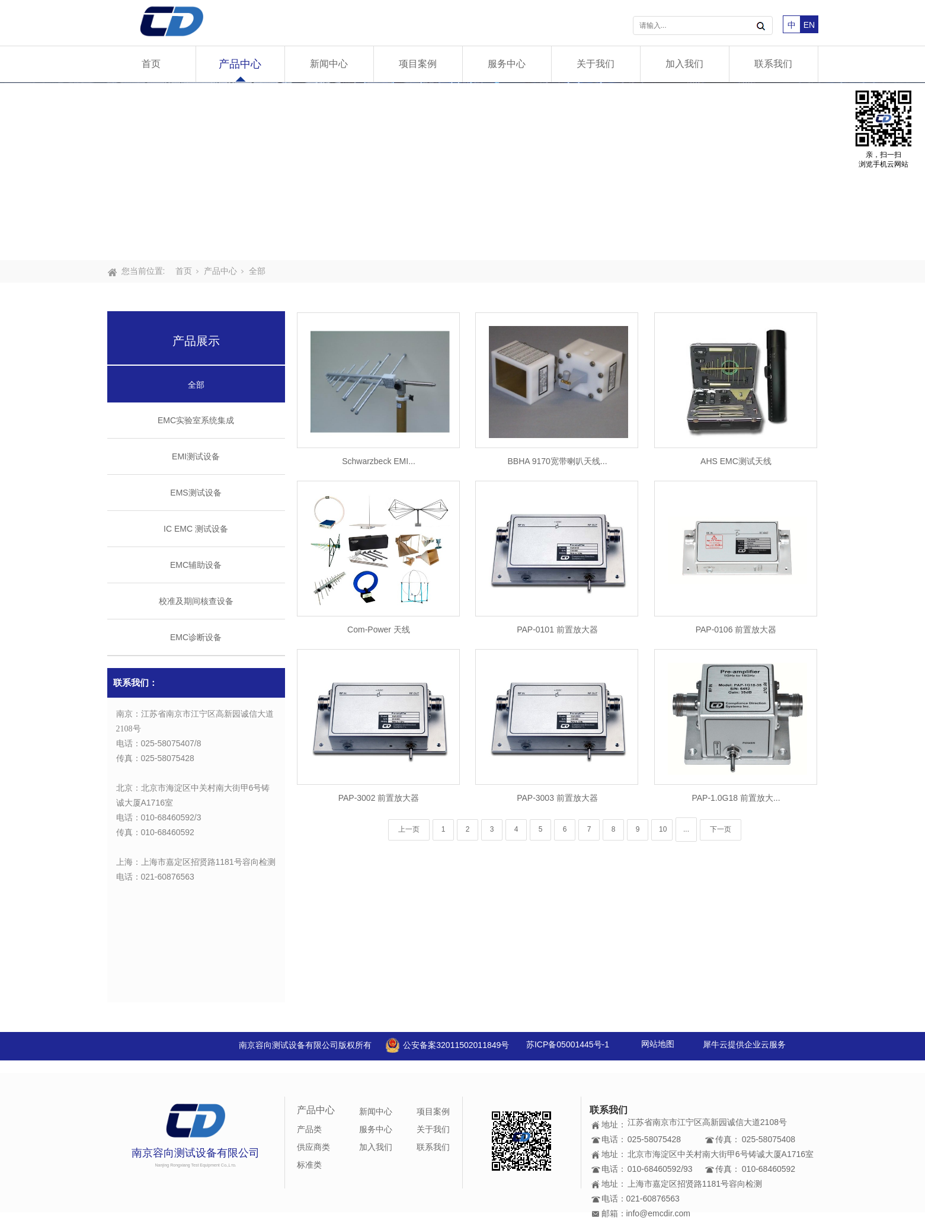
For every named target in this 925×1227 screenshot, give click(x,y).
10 (663, 829)
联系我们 (773, 64)
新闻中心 (329, 64)
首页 (151, 64)
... (686, 829)
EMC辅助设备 (196, 565)
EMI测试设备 (196, 456)
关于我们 (595, 64)
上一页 (409, 829)
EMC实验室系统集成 (196, 420)
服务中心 (507, 64)
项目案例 (418, 64)
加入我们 (684, 64)
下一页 (720, 829)
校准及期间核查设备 (196, 601)
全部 (257, 271)
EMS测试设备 (195, 492)
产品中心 (240, 64)
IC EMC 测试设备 (196, 528)
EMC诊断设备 (196, 637)
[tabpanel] (462, 171)
